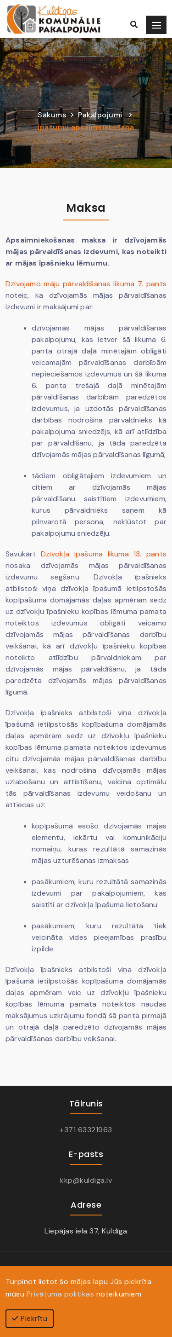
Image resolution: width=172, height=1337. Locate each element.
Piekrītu (29, 1318)
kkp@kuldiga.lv (86, 1180)
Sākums (52, 115)
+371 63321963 (86, 1129)
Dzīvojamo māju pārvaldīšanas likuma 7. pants (86, 284)
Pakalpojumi (100, 115)
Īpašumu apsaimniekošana (86, 127)
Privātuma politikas (60, 1294)
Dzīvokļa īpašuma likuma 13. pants (103, 554)
